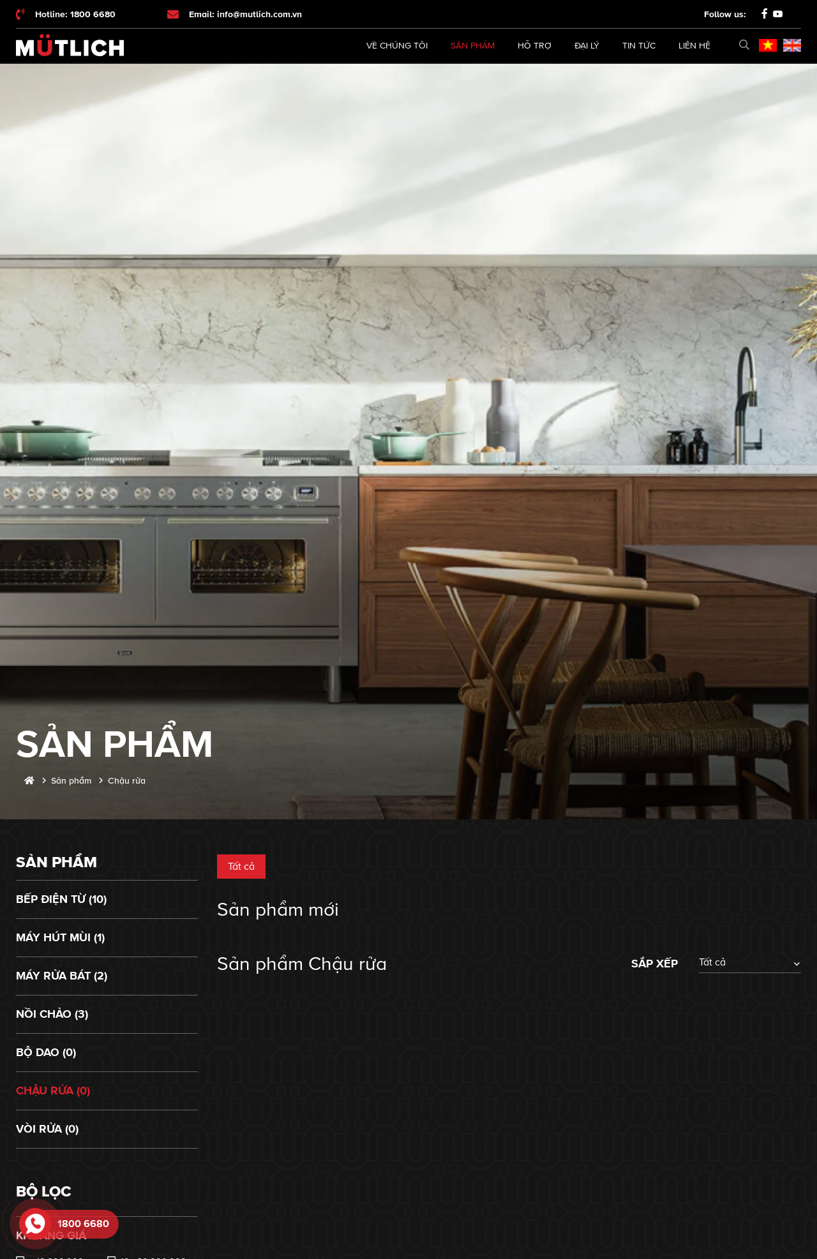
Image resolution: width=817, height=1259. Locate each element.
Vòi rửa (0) (47, 1129)
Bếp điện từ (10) (61, 899)
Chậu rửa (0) (53, 1091)
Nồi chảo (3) (52, 1014)
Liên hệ (694, 45)
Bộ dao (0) (46, 1052)
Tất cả (241, 866)
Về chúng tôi (397, 45)
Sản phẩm (473, 45)
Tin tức (639, 45)
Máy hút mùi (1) (60, 937)
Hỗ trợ (534, 45)
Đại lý (586, 45)
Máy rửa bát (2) (61, 976)
